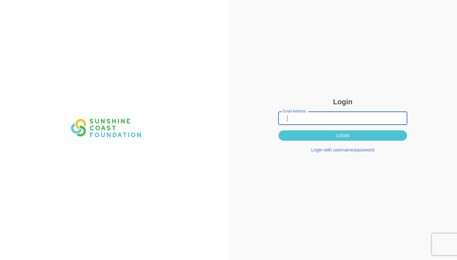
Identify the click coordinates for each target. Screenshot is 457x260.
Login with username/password (342, 149)
